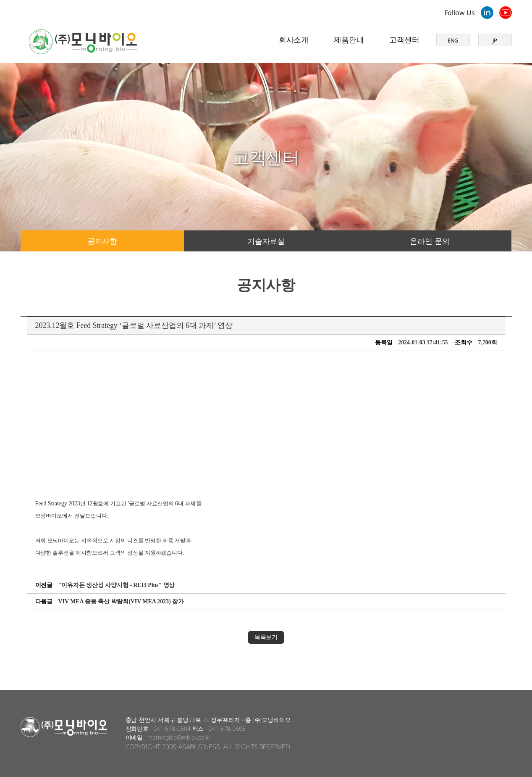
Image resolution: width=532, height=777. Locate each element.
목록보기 (266, 637)
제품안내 (349, 39)
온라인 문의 (429, 241)
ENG (453, 40)
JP (495, 40)
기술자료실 (266, 241)
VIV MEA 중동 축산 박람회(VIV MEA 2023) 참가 (121, 601)
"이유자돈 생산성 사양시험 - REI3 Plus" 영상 (116, 585)
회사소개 (294, 39)
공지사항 (102, 241)
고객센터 (404, 39)
